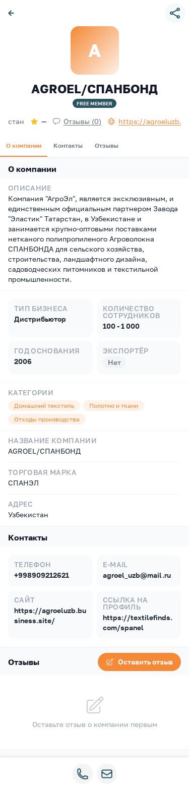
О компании (23, 145)
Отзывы (106, 145)
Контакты (68, 145)
